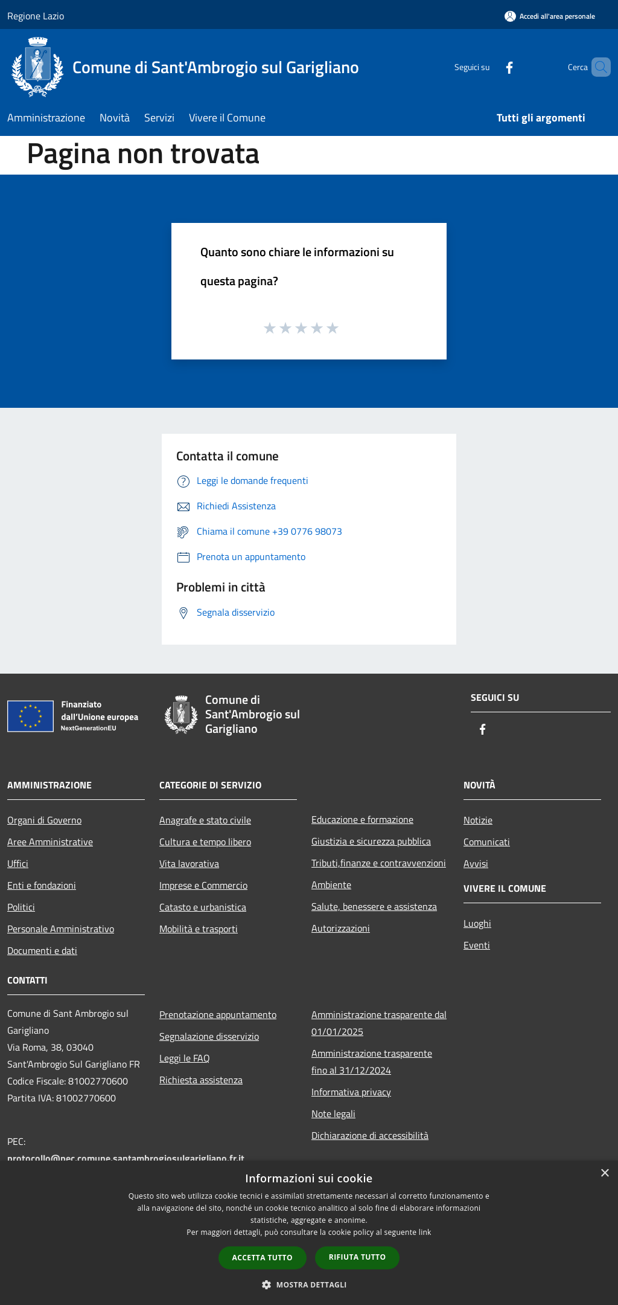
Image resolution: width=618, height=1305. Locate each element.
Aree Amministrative (50, 841)
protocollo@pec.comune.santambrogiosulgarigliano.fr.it (125, 1158)
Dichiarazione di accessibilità (369, 1135)
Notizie (478, 820)
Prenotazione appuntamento (217, 1014)
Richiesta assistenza (201, 1079)
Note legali (333, 1113)
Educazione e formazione (362, 819)
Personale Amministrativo (60, 928)
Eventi (477, 945)
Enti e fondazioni (41, 885)
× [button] (604, 1173)
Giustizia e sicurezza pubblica (371, 841)
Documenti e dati (42, 950)
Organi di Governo (44, 820)
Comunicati (487, 841)
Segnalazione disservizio (209, 1036)
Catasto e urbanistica (202, 907)
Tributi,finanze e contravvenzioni (378, 863)
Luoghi (477, 923)
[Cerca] (596, 67)
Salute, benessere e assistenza (374, 906)
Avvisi (476, 863)
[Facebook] (489, 67)
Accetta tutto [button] (262, 1257)
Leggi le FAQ (184, 1058)
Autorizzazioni (340, 928)
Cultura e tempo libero (205, 841)
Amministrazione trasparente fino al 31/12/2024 (371, 1061)
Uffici (17, 863)
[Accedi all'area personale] (550, 16)
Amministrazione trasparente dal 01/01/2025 (379, 1023)
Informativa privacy (351, 1091)
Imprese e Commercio (203, 885)
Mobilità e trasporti (198, 928)
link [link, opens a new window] (425, 1232)
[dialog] (309, 1233)
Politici (21, 907)
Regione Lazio (35, 15)
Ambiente (331, 884)
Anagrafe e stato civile (205, 820)
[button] (309, 1284)
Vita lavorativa (189, 863)
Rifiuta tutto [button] (357, 1257)
